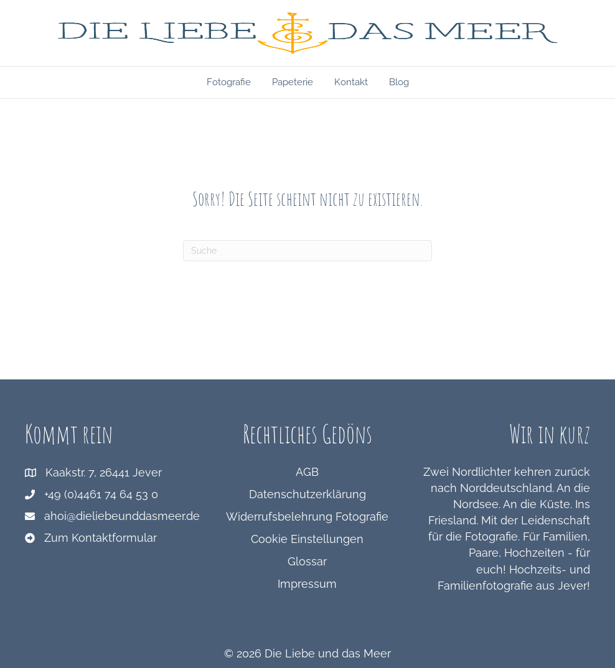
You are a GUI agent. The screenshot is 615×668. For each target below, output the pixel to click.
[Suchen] (307, 250)
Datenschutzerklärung (307, 494)
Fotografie (229, 82)
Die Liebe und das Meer (328, 653)
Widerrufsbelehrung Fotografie (307, 516)
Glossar (307, 561)
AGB (307, 471)
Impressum (307, 583)
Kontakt (351, 82)
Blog (399, 82)
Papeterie (292, 82)
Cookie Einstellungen (307, 538)
